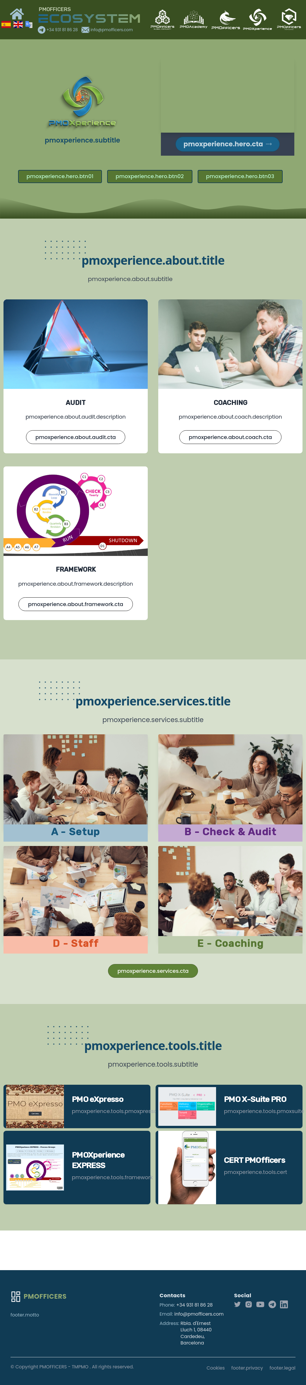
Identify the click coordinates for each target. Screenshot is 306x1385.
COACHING (230, 403)
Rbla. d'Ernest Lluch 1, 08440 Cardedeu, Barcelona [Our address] (196, 1333)
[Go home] (39, 1296)
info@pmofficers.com (107, 30)
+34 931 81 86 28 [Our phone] (194, 1305)
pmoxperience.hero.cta (228, 144)
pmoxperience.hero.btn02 (150, 176)
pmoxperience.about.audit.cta (75, 437)
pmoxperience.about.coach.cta (230, 437)
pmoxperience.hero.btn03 (240, 176)
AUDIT (76, 403)
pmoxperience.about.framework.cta (75, 604)
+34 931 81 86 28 (58, 30)
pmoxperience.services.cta (153, 971)
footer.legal (282, 1368)
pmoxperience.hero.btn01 (60, 176)
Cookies (216, 1368)
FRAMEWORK (76, 569)
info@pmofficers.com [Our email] (199, 1314)
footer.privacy (247, 1368)
